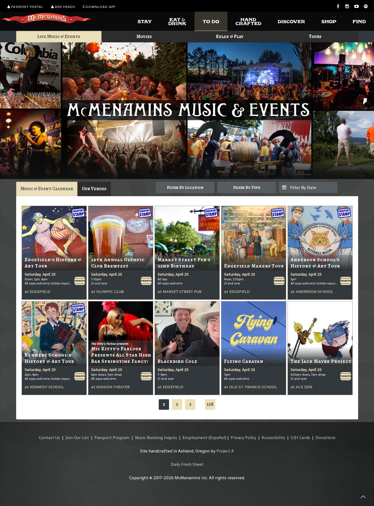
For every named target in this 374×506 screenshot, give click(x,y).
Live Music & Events (58, 36)
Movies (144, 36)
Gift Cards (300, 437)
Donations (325, 437)
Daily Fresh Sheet (187, 464)
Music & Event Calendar (47, 189)
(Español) (217, 437)
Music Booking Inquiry (156, 437)
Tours (315, 36)
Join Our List (77, 437)
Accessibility (273, 437)
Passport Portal (25, 7)
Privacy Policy (243, 437)
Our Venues (94, 189)
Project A (225, 451)
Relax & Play (229, 36)
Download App (99, 7)
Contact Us (49, 437)
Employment (194, 437)
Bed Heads (63, 7)
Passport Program (111, 437)
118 (210, 404)
